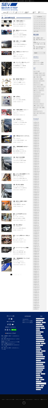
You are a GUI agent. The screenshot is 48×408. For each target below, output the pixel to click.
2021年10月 (35, 210)
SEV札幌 (14, 42)
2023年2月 (35, 184)
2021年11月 (35, 209)
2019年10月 (35, 250)
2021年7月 (35, 215)
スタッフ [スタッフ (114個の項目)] (38, 360)
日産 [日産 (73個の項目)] (42, 385)
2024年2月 (35, 164)
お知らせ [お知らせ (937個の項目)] (40, 73)
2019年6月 (35, 256)
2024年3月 (35, 163)
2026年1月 (35, 127)
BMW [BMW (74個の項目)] (37, 385)
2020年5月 (35, 238)
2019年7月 (35, 254)
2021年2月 (35, 223)
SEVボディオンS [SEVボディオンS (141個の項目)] (41, 90)
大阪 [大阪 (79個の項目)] (40, 107)
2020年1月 (35, 245)
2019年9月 (35, 251)
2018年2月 (35, 282)
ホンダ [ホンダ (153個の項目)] (42, 88)
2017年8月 (35, 292)
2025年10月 (35, 132)
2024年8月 (35, 155)
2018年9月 (35, 271)
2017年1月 (35, 304)
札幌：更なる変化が (17, 224)
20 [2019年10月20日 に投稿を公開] (44, 24)
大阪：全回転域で (17, 119)
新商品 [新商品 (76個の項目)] (43, 107)
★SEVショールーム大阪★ (16, 67)
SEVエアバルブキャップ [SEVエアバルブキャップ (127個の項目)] (40, 358)
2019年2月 (35, 263)
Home (4, 12)
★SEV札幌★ (14, 46)
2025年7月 (35, 137)
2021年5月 (35, 218)
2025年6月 (35, 138)
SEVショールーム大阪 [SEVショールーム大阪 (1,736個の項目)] (36, 71)
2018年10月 (35, 269)
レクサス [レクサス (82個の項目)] (42, 105)
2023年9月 (35, 173)
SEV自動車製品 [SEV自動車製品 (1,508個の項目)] (36, 73)
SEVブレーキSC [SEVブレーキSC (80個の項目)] (36, 107)
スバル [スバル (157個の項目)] (39, 88)
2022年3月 (35, 202)
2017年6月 (35, 295)
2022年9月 (35, 192)
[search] (44, 53)
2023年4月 (35, 181)
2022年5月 (35, 199)
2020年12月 (35, 227)
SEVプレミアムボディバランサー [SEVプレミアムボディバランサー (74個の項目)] (38, 111)
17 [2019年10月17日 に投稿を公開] (39, 24)
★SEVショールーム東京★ (38, 64)
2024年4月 (35, 161)
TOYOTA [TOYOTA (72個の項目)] (38, 389)
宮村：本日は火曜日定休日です (39, 46)
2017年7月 (35, 294)
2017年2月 (35, 302)
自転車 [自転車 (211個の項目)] (38, 343)
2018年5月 (35, 277)
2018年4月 (35, 279)
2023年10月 (35, 171)
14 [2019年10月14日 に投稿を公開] (34, 24)
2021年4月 (35, 220)
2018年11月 (35, 267)
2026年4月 (35, 122)
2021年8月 (35, 213)
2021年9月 (35, 212)
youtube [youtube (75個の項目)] (35, 109)
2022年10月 (35, 191)
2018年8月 (35, 272)
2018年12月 (35, 266)
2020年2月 (35, 243)
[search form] (39, 53)
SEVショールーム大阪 (19, 12)
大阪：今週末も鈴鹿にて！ (19, 21)
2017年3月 (35, 300)
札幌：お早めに (16, 96)
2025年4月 (35, 141)
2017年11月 (35, 287)
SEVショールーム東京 (10, 12)
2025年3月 (35, 143)
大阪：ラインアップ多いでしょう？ (21, 62)
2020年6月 (35, 236)
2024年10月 (35, 151)
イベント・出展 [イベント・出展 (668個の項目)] (39, 324)
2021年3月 (35, 222)
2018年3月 (35, 281)
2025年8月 (35, 135)
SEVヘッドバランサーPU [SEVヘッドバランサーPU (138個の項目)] (37, 92)
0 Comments (21, 46)
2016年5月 (35, 308)
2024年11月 (35, 150)
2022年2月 (35, 204)
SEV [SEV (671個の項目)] (43, 73)
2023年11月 (35, 169)
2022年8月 (35, 194)
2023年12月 (35, 168)
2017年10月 (35, 289)
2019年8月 (35, 253)
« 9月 (34, 31)
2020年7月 (35, 235)
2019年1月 (35, 264)
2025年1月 (35, 146)
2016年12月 (35, 305)
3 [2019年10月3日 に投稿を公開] (39, 20)
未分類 (17, 46)
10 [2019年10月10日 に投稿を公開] (39, 22)
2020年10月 (35, 230)
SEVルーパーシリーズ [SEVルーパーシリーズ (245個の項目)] (40, 341)
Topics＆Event (27, 12)
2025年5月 (35, 140)
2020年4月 (35, 240)
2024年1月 (35, 166)
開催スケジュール (41, 12)
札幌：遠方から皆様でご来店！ (20, 201)
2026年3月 (35, 123)
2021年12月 (35, 207)
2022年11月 (35, 189)
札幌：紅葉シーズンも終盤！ (19, 41)
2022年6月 (35, 197)
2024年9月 (35, 153)
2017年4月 (35, 299)
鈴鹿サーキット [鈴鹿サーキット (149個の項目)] (36, 90)
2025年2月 (35, 145)
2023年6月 (35, 177)
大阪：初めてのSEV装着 (19, 157)
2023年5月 (35, 179)
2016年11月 (35, 307)
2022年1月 (35, 205)
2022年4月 (35, 200)
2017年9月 (35, 290)
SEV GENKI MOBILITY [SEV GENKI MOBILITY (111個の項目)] (40, 362)
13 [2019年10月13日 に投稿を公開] (44, 22)
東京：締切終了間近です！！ (19, 79)
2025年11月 (35, 130)
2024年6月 (35, 158)
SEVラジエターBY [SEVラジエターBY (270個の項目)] (39, 337)
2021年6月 (35, 217)
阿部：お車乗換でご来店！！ (6, 335)
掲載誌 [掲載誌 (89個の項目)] (34, 105)
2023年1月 (35, 186)
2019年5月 (35, 258)
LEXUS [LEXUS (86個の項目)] (38, 105)
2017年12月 (35, 286)
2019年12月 (35, 246)
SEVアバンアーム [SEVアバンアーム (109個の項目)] (39, 364)
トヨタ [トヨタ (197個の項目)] (34, 86)
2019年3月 (35, 261)
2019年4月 (35, 259)
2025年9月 (35, 133)
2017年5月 (35, 297)
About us (34, 12)
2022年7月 (35, 195)
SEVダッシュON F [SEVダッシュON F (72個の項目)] (39, 387)
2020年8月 (35, 233)
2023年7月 (35, 176)
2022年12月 (35, 187)
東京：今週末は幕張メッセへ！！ (21, 109)
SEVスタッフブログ (11, 333)
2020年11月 (35, 228)
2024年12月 (35, 148)
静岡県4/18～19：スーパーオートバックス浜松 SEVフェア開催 (39, 44)
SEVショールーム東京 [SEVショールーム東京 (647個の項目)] (40, 326)
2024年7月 (35, 156)
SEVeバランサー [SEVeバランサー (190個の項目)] (39, 86)
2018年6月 (35, 276)
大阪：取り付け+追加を (18, 184)
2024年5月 (35, 159)
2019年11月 (35, 248)
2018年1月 (35, 284)
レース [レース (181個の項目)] (44, 86)
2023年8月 (35, 174)
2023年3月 (35, 182)
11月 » (37, 31)
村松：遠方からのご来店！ (38, 48)
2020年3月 (35, 241)
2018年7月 (35, 274)
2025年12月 (35, 128)
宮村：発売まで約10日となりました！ (8, 338)
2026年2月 (35, 125)
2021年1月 (35, 225)
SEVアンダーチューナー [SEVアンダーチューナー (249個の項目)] (40, 339)
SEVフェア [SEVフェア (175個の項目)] (35, 88)
